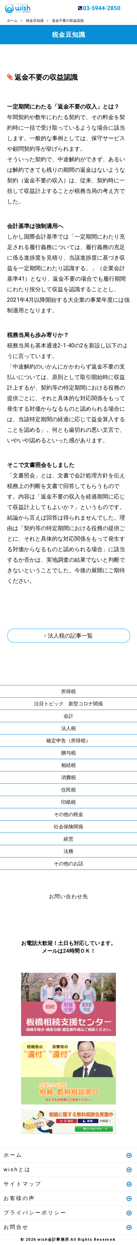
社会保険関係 (68, 826)
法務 (68, 851)
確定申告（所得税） (68, 740)
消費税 (68, 777)
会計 (68, 716)
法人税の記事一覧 (70, 635)
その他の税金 (68, 814)
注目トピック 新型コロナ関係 (68, 703)
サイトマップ (68, 1184)
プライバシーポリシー (68, 1213)
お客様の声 (68, 1198)
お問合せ (68, 1227)
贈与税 (68, 753)
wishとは (68, 1169)
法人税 (68, 728)
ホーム (68, 1155)
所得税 (68, 691)
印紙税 (68, 802)
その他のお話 (68, 863)
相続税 (68, 765)
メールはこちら (90, 918)
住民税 (68, 790)
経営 (68, 839)
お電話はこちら (47, 918)
